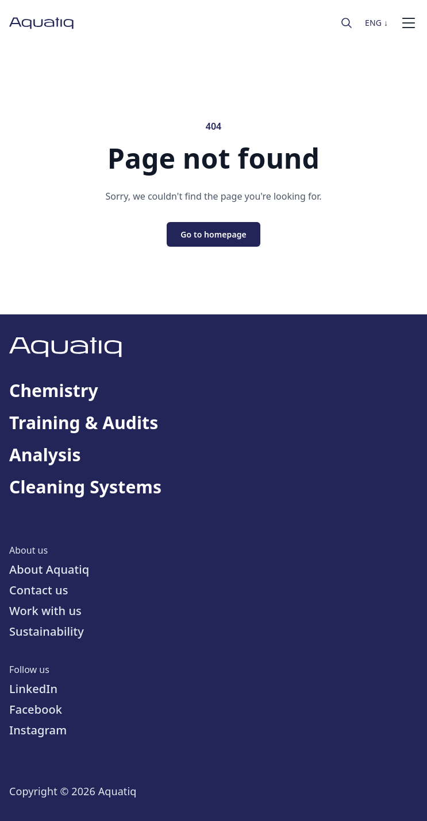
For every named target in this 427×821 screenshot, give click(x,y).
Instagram (38, 730)
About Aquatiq (49, 569)
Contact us (38, 590)
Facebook (35, 709)
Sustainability (46, 631)
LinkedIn (33, 689)
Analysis (45, 455)
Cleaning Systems (85, 487)
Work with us (45, 610)
